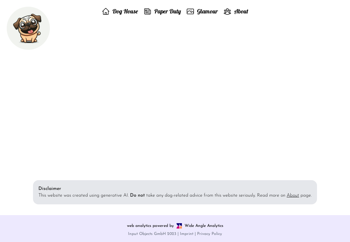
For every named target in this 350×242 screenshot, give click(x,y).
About (293, 195)
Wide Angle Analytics (204, 226)
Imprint (186, 234)
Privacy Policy (209, 234)
